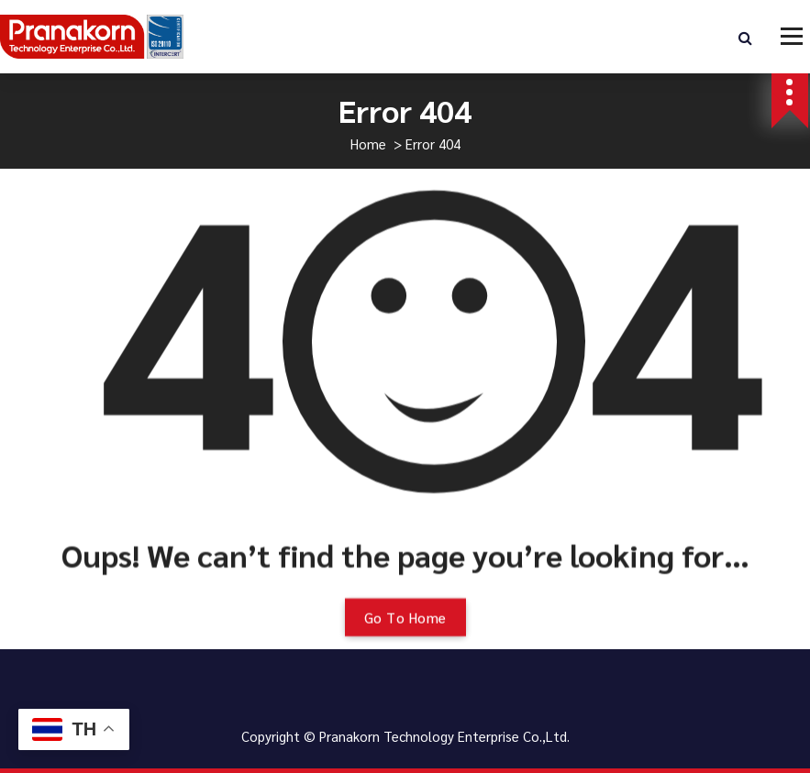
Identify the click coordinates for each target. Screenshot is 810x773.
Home (368, 143)
